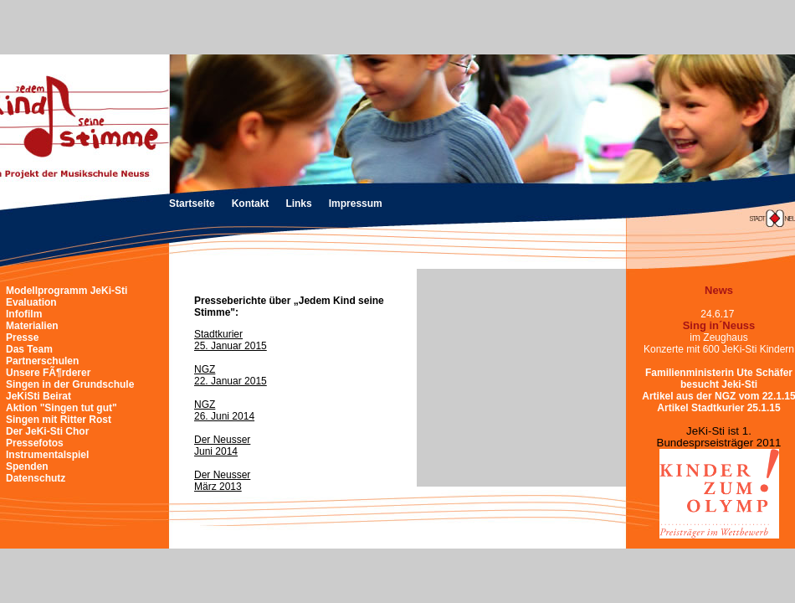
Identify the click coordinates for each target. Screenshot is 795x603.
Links (298, 203)
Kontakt (250, 203)
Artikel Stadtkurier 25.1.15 (718, 408)
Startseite (192, 203)
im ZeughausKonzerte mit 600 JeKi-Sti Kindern (719, 343)
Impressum (355, 203)
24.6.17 (718, 314)
